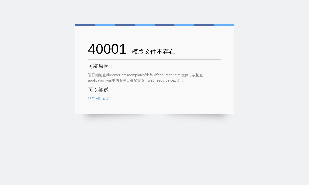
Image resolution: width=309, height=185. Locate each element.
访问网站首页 (99, 99)
